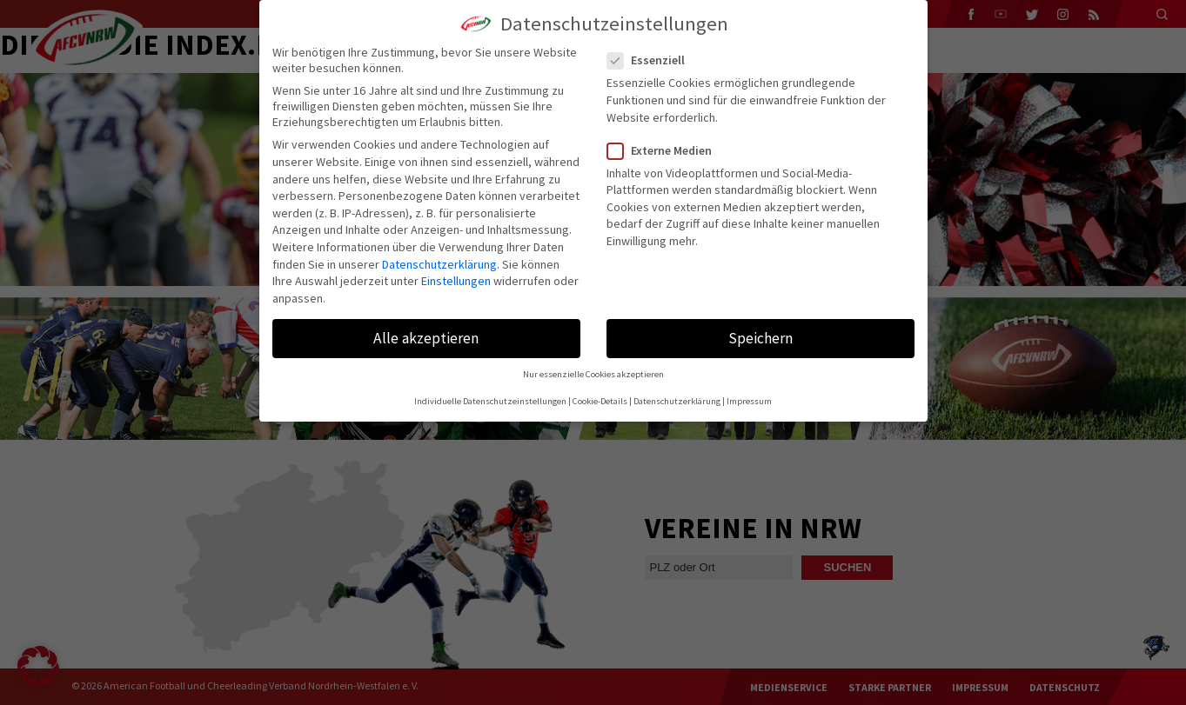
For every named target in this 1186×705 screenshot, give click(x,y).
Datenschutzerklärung (439, 264)
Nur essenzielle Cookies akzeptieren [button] (593, 374)
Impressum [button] (749, 401)
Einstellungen (456, 281)
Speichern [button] (760, 338)
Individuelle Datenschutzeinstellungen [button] (490, 401)
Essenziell (653, 60)
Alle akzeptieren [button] (426, 338)
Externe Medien (666, 150)
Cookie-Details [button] (600, 401)
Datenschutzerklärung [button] (676, 401)
